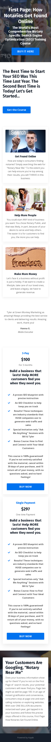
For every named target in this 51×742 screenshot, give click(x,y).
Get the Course (16, 109)
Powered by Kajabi (25, 737)
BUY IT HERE (25, 51)
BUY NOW (25, 486)
